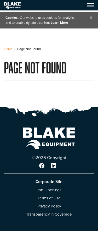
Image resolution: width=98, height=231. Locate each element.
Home (8, 49)
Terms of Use (49, 198)
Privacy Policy (49, 206)
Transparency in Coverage (49, 214)
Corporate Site (49, 181)
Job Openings (49, 190)
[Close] (91, 17)
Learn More (59, 22)
